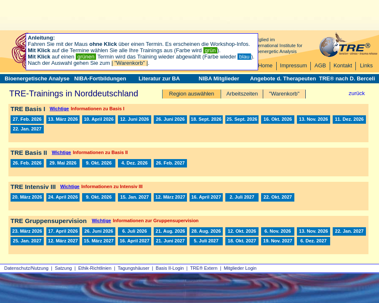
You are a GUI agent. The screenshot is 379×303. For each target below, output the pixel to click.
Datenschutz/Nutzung (26, 268)
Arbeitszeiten (242, 93)
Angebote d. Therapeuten (283, 78)
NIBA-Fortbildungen (100, 78)
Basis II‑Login (170, 268)
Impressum (293, 65)
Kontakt (343, 65)
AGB (320, 65)
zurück (357, 93)
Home (265, 65)
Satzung (63, 268)
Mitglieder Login (240, 268)
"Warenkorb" (284, 93)
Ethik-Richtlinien (95, 268)
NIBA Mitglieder (219, 78)
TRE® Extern (203, 268)
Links (366, 65)
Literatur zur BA (159, 78)
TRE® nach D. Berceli (347, 78)
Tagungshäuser (133, 268)
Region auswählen (191, 93)
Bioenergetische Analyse (37, 78)
